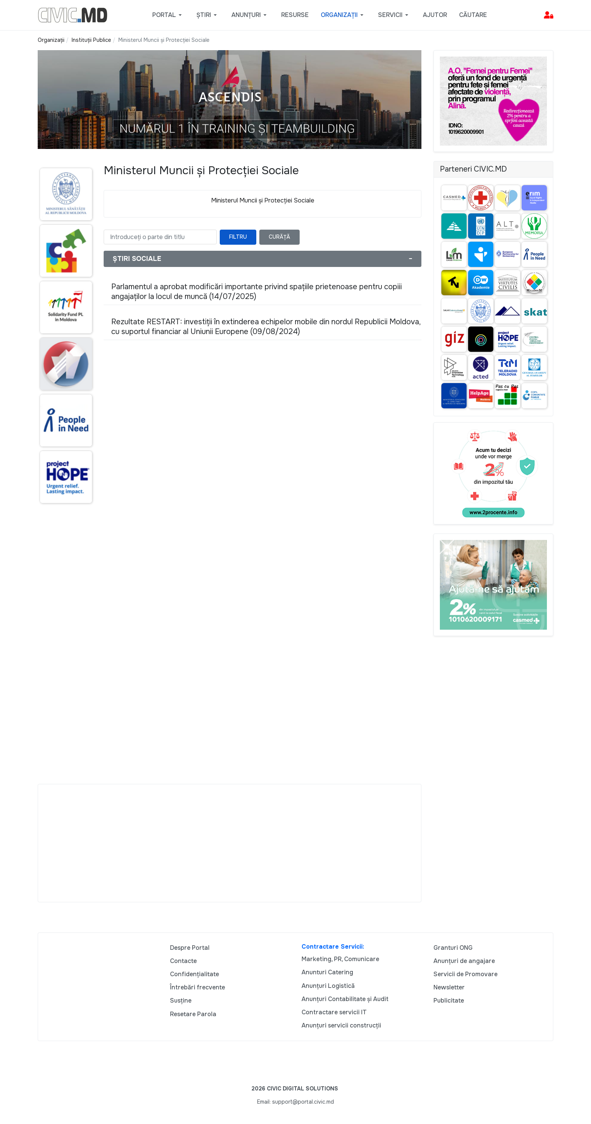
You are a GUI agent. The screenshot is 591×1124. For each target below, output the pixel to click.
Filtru (238, 236)
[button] (168, 15)
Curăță (279, 236)
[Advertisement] (65, 655)
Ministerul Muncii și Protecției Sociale (262, 200)
